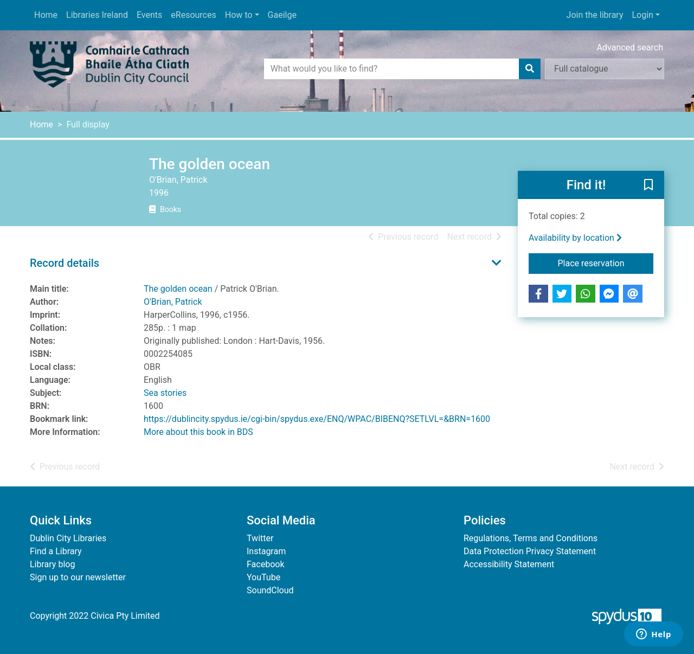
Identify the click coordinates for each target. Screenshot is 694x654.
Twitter (260, 538)
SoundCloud (270, 590)
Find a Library (56, 551)
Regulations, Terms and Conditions (530, 538)
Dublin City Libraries (68, 538)
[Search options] (604, 69)
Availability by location (575, 238)
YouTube (263, 577)
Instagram (266, 551)
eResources (193, 15)
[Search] (530, 69)
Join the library (595, 15)
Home (45, 15)
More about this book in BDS (198, 432)
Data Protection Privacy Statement (530, 551)
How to (239, 15)
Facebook (265, 564)
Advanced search (630, 47)
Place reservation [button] (606, 262)
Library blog (52, 564)
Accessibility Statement (509, 564)
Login (642, 15)
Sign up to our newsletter (78, 577)
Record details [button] (64, 263)
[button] (648, 185)
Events (149, 15)
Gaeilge (282, 15)
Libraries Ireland (97, 15)
